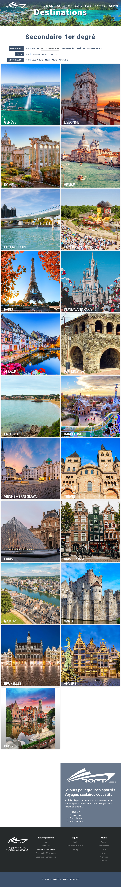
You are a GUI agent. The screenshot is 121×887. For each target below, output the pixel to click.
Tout (28, 48)
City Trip (54, 54)
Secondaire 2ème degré (71, 48)
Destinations (64, 6)
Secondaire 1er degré (50, 48)
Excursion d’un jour (40, 54)
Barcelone (73, 434)
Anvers (70, 683)
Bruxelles (12, 683)
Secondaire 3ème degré (92, 48)
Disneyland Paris (78, 309)
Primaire (35, 48)
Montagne (63, 60)
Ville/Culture (37, 60)
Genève (10, 122)
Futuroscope (15, 247)
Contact (113, 6)
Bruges (10, 746)
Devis (88, 6)
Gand (68, 621)
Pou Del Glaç (74, 372)
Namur (10, 621)
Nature (54, 60)
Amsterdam (74, 559)
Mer (47, 60)
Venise (69, 185)
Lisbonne (71, 122)
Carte (78, 6)
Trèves (69, 496)
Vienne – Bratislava (20, 496)
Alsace (10, 372)
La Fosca (11, 434)
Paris (8, 309)
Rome (8, 185)
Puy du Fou (73, 247)
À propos (100, 6)
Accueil (48, 6)
